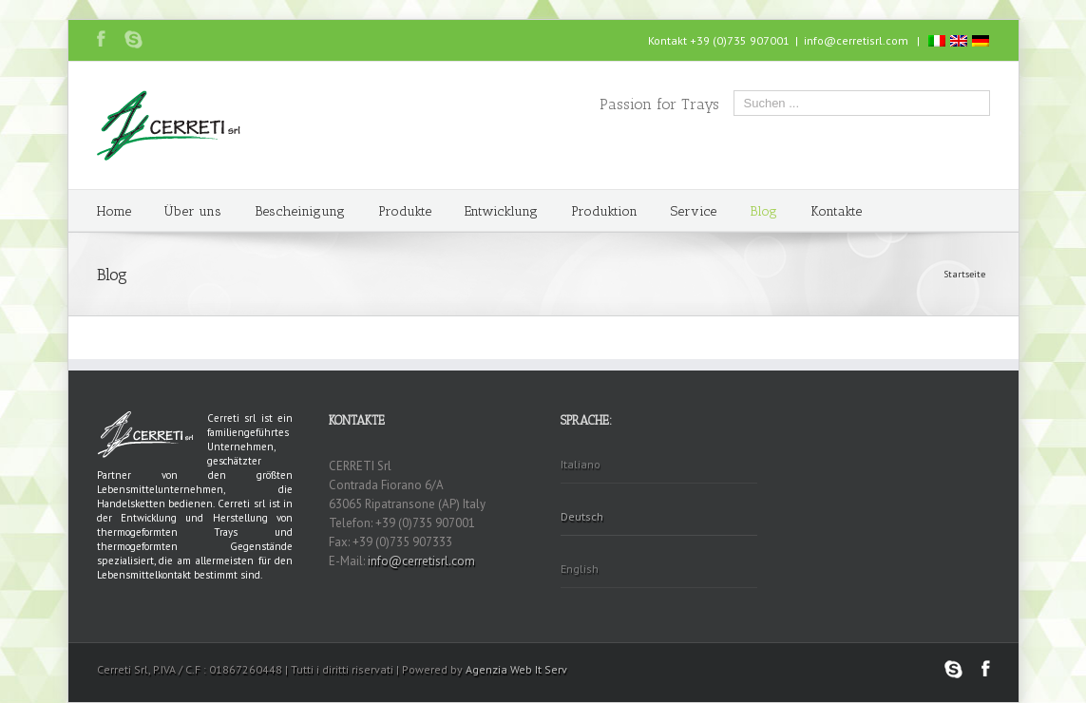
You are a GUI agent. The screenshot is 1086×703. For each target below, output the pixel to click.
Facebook (101, 38)
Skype (133, 39)
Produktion (604, 211)
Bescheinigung (300, 211)
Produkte (404, 211)
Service (693, 211)
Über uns (192, 211)
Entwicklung (501, 211)
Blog (763, 211)
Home (114, 211)
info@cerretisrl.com (856, 40)
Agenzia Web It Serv (516, 669)
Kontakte (836, 211)
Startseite (964, 274)
